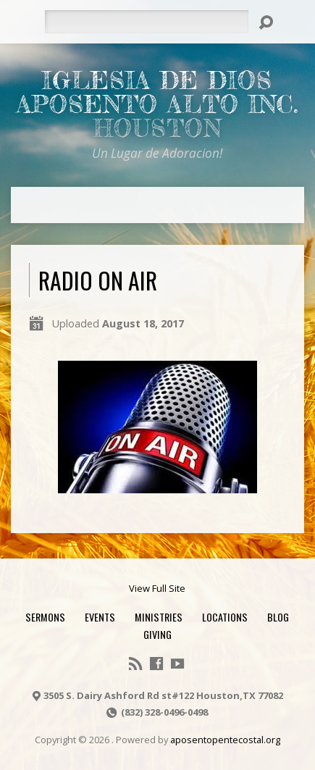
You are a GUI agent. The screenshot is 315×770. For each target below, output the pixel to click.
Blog (278, 616)
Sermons (45, 616)
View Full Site (157, 588)
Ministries (158, 616)
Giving (157, 634)
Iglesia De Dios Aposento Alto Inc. (157, 104)
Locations (225, 616)
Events (100, 616)
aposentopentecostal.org (225, 739)
